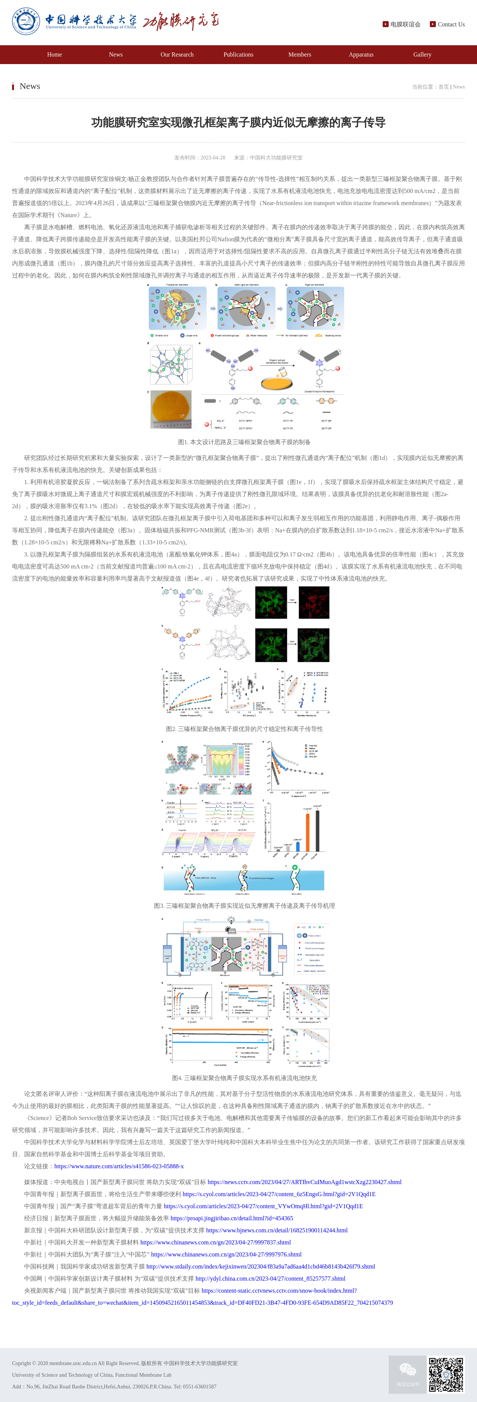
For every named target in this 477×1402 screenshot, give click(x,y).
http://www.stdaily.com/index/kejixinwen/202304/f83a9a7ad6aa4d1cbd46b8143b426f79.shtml (260, 1266)
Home (54, 54)
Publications (238, 54)
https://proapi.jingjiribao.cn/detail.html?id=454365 (232, 1218)
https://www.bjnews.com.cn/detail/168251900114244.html (277, 1230)
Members (299, 54)
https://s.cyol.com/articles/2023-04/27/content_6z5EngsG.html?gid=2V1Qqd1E (279, 1194)
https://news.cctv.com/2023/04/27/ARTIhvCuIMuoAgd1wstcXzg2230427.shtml (305, 1182)
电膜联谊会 (402, 24)
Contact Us (447, 24)
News (116, 54)
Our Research (177, 54)
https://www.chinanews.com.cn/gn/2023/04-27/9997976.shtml (226, 1254)
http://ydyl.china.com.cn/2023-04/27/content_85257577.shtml (270, 1278)
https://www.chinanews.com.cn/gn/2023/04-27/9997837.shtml (215, 1242)
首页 (444, 87)
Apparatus (361, 54)
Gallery (423, 54)
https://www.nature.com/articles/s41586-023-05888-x (122, 1166)
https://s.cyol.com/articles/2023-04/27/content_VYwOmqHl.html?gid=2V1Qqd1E (263, 1206)
